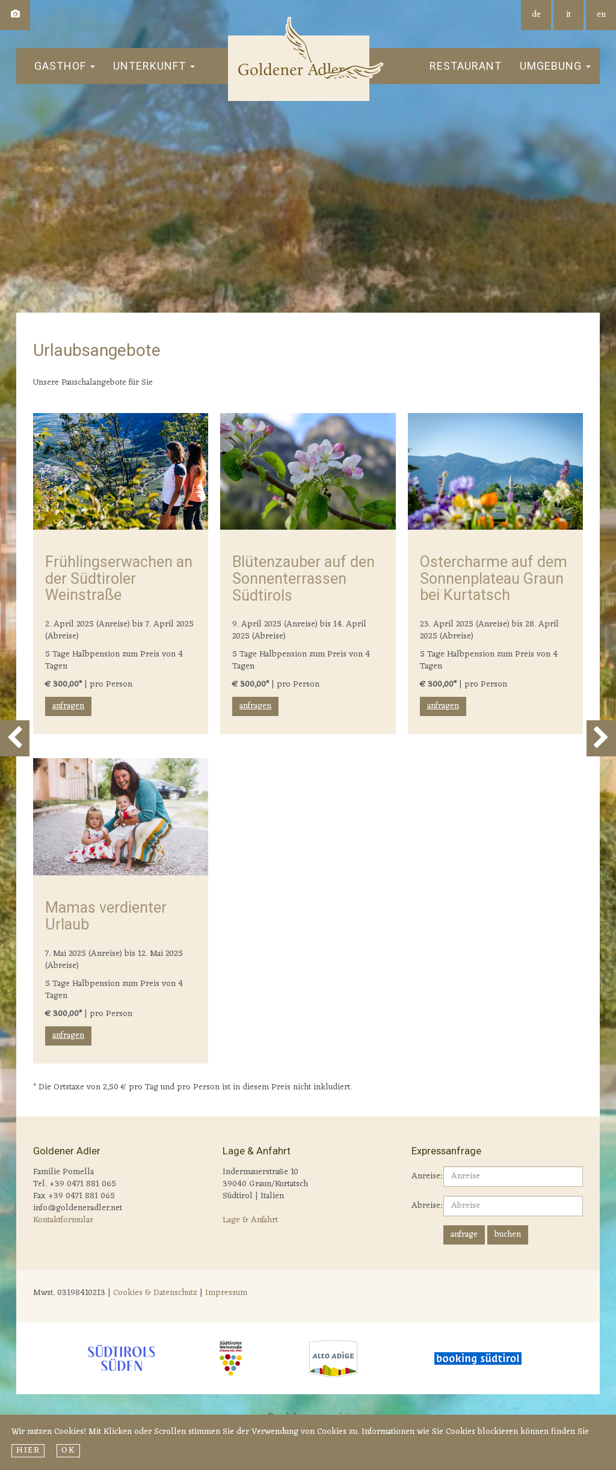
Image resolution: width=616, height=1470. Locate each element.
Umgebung (555, 66)
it (568, 14)
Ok (68, 1450)
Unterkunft (154, 66)
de (536, 14)
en (601, 14)
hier (28, 1450)
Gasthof (64, 66)
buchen (507, 1234)
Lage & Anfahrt (250, 1220)
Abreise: (422, 1205)
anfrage (464, 1234)
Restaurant (466, 66)
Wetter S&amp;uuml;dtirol (501, 1295)
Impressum (226, 1292)
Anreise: (422, 1176)
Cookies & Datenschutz (155, 1292)
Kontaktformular (63, 1220)
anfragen (68, 706)
